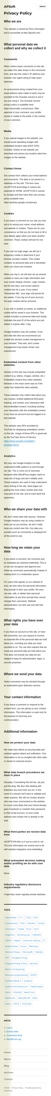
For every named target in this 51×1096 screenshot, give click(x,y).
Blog (6, 1066)
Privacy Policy (17, 1088)
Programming (19, 957)
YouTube (26, 1003)
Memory (33, 946)
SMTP (33, 975)
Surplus (28, 980)
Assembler (11, 917)
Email (41, 923)
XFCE (16, 1003)
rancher (34, 963)
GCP (36, 929)
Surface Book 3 (13, 980)
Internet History (32, 940)
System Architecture (16, 986)
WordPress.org (14, 1039)
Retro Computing (14, 969)
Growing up (23, 934)
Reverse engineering (16, 975)
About (7, 1059)
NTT (7, 957)
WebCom (10, 998)
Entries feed (12, 1031)
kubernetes (11, 946)
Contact (8, 1079)
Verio (7, 992)
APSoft (9, 6)
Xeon (8, 1003)
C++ (21, 917)
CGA (28, 917)
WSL (34, 998)
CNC (35, 917)
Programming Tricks (16, 963)
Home (7, 1052)
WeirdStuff (24, 998)
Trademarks (36, 986)
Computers (11, 923)
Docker (31, 923)
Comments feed (14, 1035)
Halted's (36, 934)
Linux (23, 946)
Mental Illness (12, 952)
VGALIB (17, 992)
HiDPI (8, 940)
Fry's (28, 929)
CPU (22, 923)
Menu (43, 6)
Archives (8, 1072)
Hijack (17, 940)
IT (44, 940)
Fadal (21, 929)
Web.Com (29, 992)
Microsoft (28, 952)
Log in (10, 1028)
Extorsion (10, 929)
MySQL (39, 952)
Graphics (9, 934)
